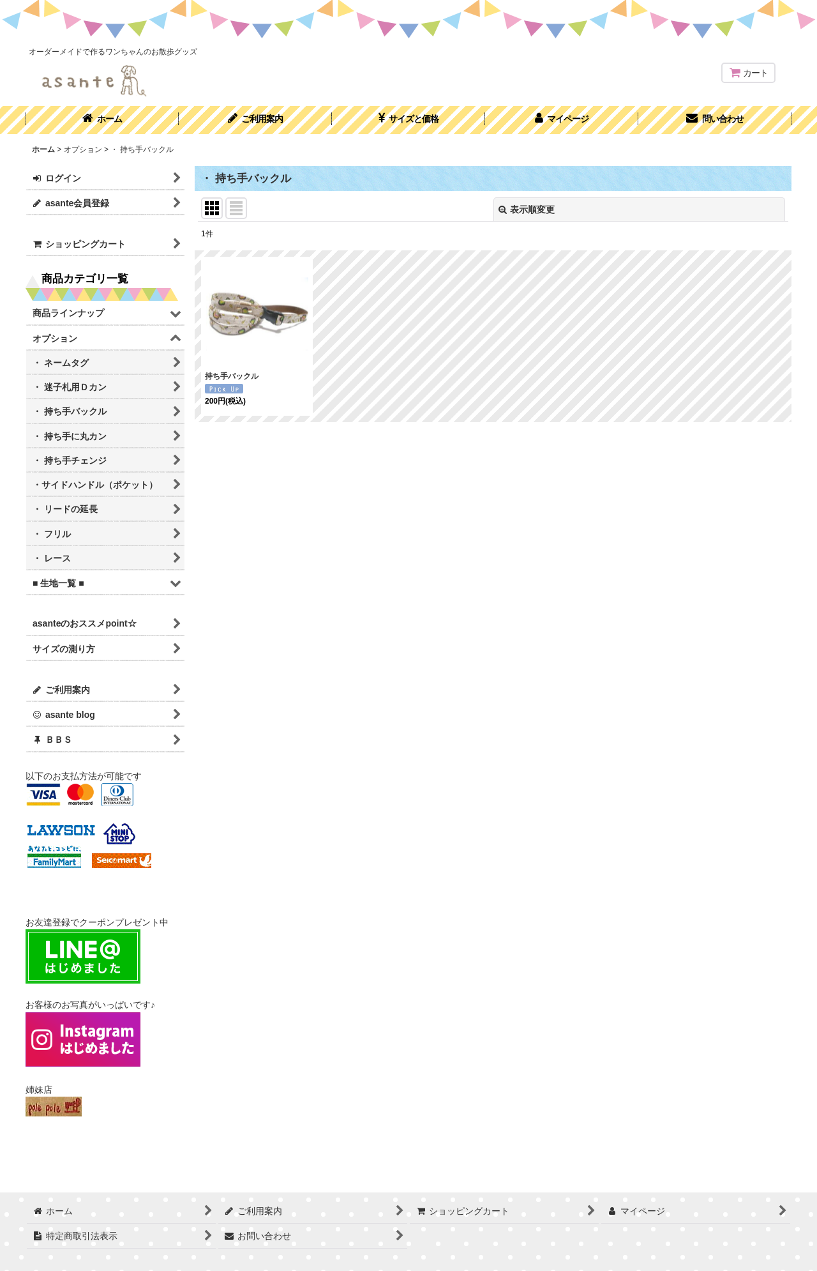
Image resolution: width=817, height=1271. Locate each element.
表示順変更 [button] (526, 209)
